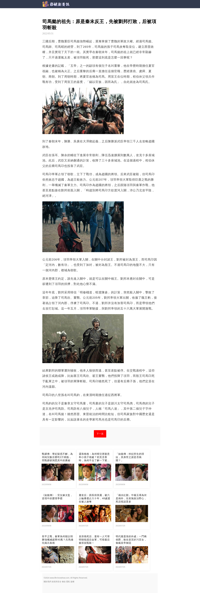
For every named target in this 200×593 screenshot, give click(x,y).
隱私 (68, 582)
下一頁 (100, 434)
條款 (64, 582)
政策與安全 (56, 582)
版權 (72, 582)
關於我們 (47, 582)
